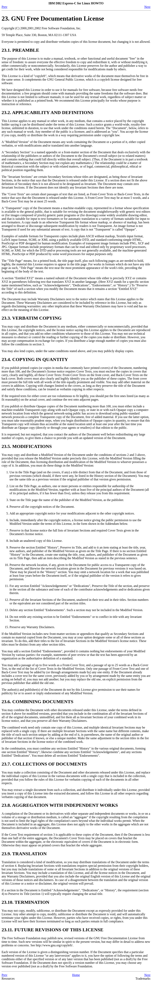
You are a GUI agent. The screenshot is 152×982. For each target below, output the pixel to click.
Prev (4, 7)
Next (147, 7)
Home (76, 975)
